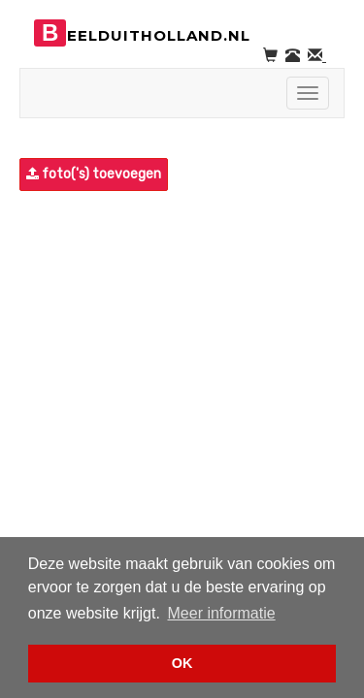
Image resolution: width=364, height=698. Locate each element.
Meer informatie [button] (222, 613)
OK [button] (182, 663)
